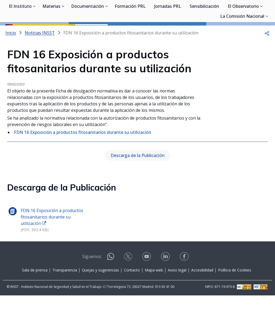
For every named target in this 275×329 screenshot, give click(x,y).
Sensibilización (204, 32)
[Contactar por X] (128, 291)
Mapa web (154, 303)
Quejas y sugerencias (100, 303)
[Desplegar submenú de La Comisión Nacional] (267, 42)
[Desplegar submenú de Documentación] (106, 32)
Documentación (87, 32)
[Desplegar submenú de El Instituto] (34, 32)
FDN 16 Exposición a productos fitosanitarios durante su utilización (82, 156)
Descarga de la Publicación (138, 189)
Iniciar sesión (249, 12)
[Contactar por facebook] (185, 291)
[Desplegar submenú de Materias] (63, 32)
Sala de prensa (35, 303)
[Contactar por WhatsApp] (110, 292)
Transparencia (64, 303)
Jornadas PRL (167, 32)
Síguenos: (92, 290)
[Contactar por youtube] (147, 291)
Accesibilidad (202, 303)
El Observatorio (243, 32)
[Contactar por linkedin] (166, 291)
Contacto (132, 303)
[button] (267, 57)
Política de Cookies (234, 303)
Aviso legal (177, 303)
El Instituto (20, 32)
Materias (51, 32)
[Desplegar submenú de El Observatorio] (261, 32)
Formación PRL (130, 32)
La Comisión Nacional (242, 42)
